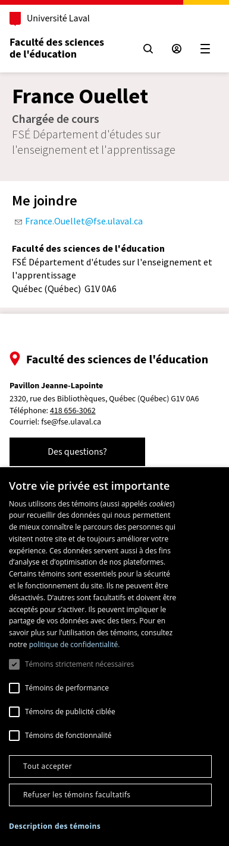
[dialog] (114, 656)
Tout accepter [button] (47, 766)
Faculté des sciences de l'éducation (57, 48)
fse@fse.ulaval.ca (71, 422)
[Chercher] (148, 48)
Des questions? (77, 451)
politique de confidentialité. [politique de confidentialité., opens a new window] (74, 644)
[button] (55, 826)
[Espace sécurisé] (176, 48)
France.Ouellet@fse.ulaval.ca (84, 221)
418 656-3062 (73, 411)
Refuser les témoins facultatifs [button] (76, 795)
